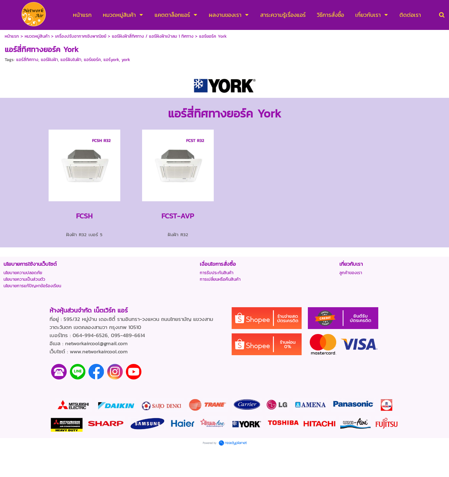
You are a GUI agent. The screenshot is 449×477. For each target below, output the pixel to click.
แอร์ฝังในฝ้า (70, 59)
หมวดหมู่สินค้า (37, 36)
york (126, 59)
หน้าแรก (12, 36)
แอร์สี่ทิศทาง (27, 59)
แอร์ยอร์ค (92, 59)
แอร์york (111, 59)
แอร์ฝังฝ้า (49, 59)
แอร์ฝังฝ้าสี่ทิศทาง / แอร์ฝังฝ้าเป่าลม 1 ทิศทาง (152, 36)
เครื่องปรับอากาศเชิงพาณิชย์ (80, 36)
